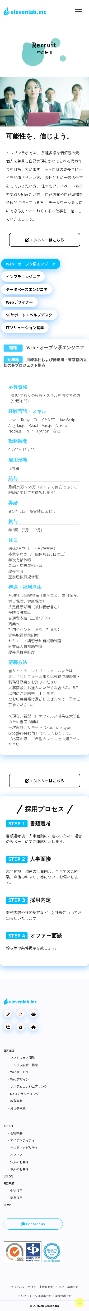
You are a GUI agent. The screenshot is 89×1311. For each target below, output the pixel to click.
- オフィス (15, 1155)
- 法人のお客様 (18, 1162)
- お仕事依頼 (17, 1108)
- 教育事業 (15, 1101)
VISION (8, 1176)
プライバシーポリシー (24, 1287)
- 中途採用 (15, 1191)
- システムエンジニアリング (27, 1086)
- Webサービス (18, 1072)
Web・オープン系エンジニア (31, 264)
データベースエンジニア (26, 289)
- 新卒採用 (15, 1198)
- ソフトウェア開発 (21, 1058)
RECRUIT (9, 1183)
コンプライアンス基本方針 (35, 1296)
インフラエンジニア (23, 276)
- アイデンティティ (21, 1140)
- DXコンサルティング (23, 1094)
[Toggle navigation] (78, 11)
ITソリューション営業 (25, 327)
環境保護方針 (63, 1296)
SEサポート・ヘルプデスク (29, 315)
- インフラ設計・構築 (23, 1065)
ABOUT (8, 1126)
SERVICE (9, 1051)
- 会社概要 (15, 1133)
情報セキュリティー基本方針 (60, 1287)
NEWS (8, 1205)
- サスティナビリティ (23, 1148)
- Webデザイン (18, 1079)
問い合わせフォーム (25, 676)
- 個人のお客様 (18, 1169)
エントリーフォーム (44, 670)
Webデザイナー (19, 302)
